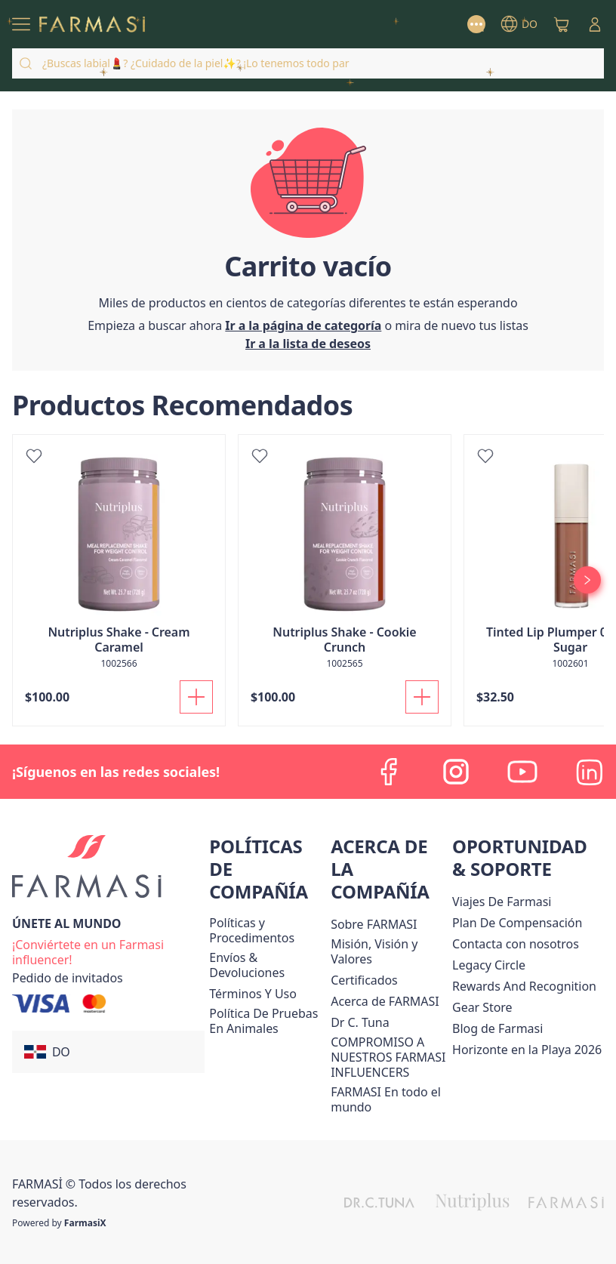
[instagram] (456, 772)
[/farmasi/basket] (562, 24)
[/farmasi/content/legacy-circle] (488, 965)
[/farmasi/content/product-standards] (364, 980)
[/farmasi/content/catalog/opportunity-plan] (517, 922)
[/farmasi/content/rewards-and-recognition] (524, 986)
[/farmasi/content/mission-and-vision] (388, 951)
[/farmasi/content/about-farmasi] (385, 1001)
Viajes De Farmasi (501, 901)
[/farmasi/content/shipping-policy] (267, 965)
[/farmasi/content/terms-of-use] (252, 993)
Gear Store (482, 1007)
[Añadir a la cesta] (196, 697)
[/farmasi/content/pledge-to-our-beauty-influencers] (360, 1022)
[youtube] (522, 772)
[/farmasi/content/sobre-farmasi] (374, 924)
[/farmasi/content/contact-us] (515, 943)
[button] (108, 1052)
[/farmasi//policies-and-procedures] (267, 930)
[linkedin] (589, 772)
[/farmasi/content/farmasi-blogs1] (497, 1028)
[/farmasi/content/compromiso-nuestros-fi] (388, 1057)
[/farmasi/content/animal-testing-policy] (267, 1021)
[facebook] (389, 772)
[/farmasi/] (92, 24)
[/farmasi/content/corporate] (388, 1099)
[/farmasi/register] (308, 343)
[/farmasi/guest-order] (67, 977)
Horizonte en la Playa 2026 (527, 1049)
